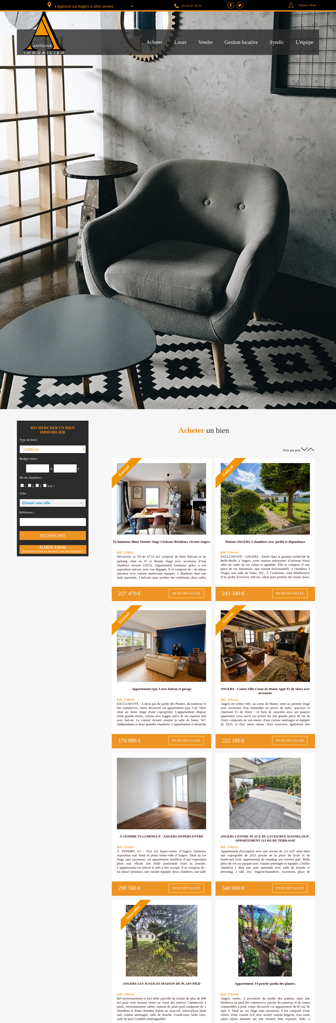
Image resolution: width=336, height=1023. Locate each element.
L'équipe (304, 42)
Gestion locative (241, 42)
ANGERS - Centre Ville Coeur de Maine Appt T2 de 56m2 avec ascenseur (265, 691)
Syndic (277, 42)
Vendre (205, 42)
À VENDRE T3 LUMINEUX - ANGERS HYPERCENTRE (162, 836)
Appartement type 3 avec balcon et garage (161, 689)
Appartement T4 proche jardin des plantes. (265, 983)
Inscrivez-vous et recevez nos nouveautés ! (53, 549)
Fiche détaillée (186, 593)
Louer (180, 42)
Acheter (154, 42)
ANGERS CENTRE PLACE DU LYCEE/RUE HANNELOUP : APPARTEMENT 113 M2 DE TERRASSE (265, 838)
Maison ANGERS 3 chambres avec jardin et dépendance (265, 542)
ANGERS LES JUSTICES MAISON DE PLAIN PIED (161, 983)
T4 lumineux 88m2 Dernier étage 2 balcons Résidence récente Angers (161, 542)
